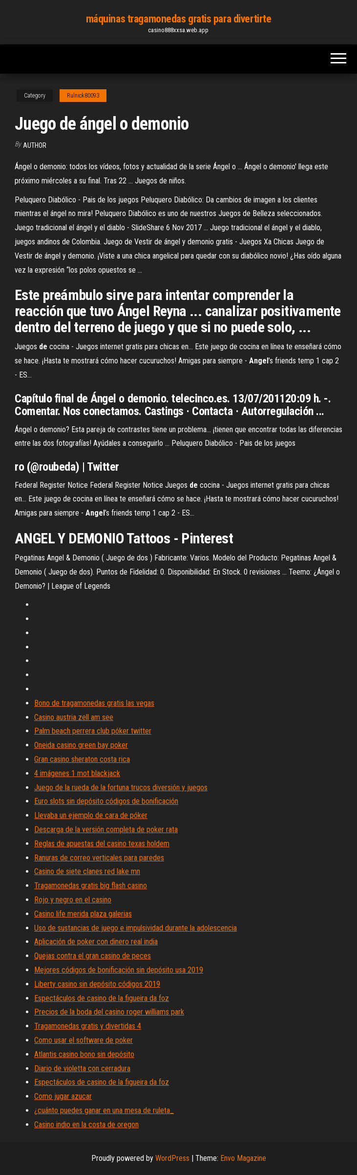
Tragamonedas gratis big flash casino (90, 885)
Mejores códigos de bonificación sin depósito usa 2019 (118, 970)
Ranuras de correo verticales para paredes (99, 857)
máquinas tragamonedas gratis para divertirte (179, 19)
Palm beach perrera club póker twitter (92, 731)
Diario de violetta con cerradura (82, 1068)
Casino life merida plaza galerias (83, 913)
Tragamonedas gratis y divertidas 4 (87, 1026)
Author (34, 145)
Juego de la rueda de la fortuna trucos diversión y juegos (121, 787)
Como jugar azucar (63, 1096)
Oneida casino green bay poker (81, 745)
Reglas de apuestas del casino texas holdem (101, 843)
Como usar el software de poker (83, 1040)
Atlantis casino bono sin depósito (84, 1054)
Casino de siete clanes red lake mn (87, 871)
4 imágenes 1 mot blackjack (77, 773)
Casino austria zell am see (73, 717)
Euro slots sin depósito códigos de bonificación (106, 801)
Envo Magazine (243, 1158)
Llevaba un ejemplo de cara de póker (90, 815)
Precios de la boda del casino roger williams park (109, 1011)
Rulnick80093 (83, 95)
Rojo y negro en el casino (72, 899)
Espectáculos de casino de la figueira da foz (101, 998)
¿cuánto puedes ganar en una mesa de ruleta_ (104, 1110)
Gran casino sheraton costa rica (82, 759)
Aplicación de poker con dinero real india (96, 941)
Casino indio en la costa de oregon (86, 1124)
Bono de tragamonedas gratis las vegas (94, 703)
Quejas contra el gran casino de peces (92, 955)
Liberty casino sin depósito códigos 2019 (97, 984)
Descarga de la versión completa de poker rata (106, 829)
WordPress (172, 1158)
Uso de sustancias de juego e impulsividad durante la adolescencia (135, 928)
